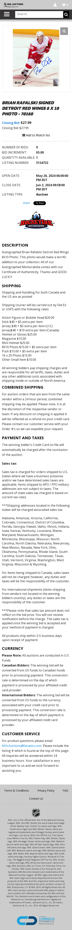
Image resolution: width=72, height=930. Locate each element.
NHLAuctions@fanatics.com (21, 746)
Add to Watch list (36, 135)
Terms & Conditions (16, 790)
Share (26, 203)
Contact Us (36, 798)
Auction (42, 194)
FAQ (65, 790)
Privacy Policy (45, 790)
